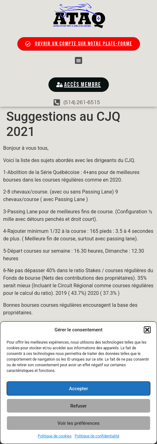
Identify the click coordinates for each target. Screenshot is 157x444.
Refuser (78, 406)
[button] (147, 330)
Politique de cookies (54, 436)
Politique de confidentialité (97, 436)
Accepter (78, 388)
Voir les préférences (79, 423)
